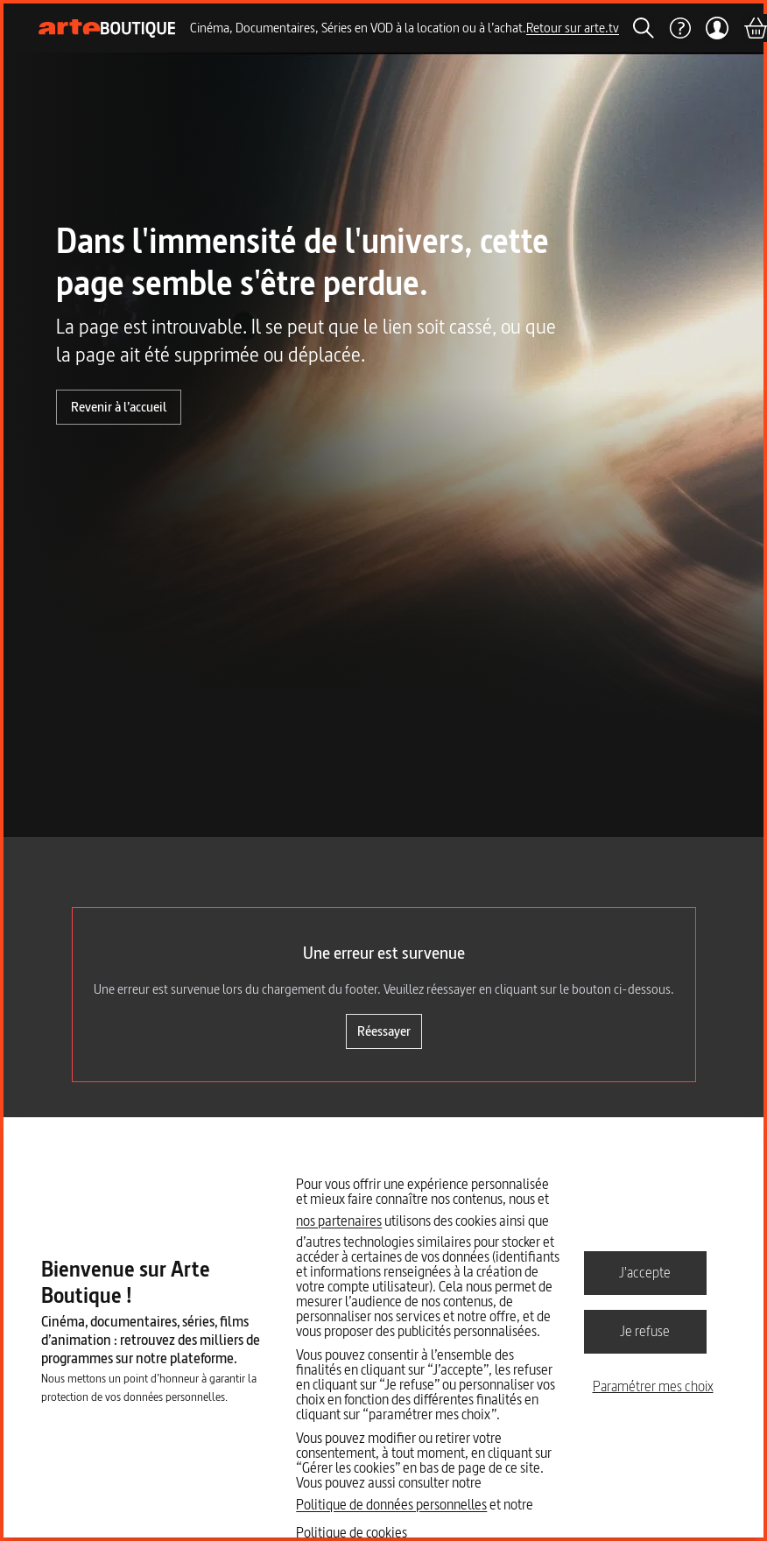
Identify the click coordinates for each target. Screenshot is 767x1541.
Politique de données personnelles (391, 1504)
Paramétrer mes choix (653, 1386)
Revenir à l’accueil (118, 407)
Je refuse (645, 1330)
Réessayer (384, 1031)
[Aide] (679, 28)
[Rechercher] (643, 28)
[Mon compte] (716, 28)
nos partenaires (339, 1220)
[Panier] (754, 28)
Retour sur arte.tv (572, 27)
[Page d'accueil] (107, 28)
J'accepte (645, 1272)
